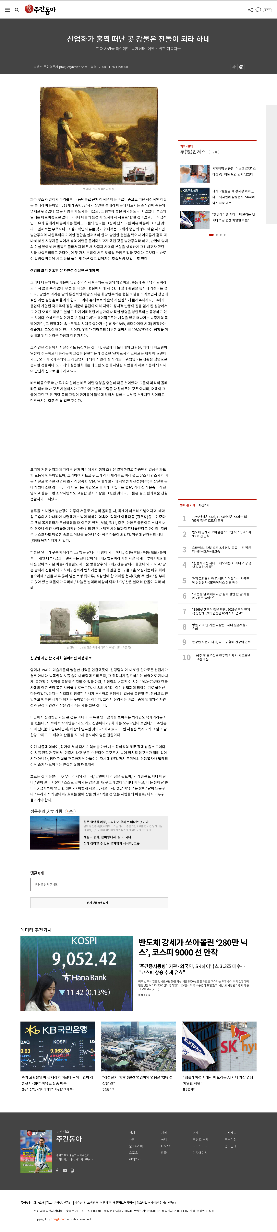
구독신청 (230, 1139)
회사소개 (38, 1203)
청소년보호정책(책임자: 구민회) (156, 1203)
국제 (164, 1139)
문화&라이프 (137, 1146)
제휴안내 (79, 1203)
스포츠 (133, 1153)
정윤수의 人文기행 (46, 811)
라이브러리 (200, 1146)
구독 (71, 811)
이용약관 (105, 1203)
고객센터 (92, 1203)
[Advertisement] (89, 434)
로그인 (267, 10)
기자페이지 (200, 1153)
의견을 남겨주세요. (46, 884)
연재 (196, 1133)
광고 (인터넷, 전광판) (59, 1203)
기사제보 (230, 1133)
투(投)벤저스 (192, 152)
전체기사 (135, 1159)
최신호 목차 (200, 1139)
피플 (164, 1153)
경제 (164, 1133)
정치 (132, 1133)
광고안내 (230, 1146)
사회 (132, 1139)
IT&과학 (166, 1146)
